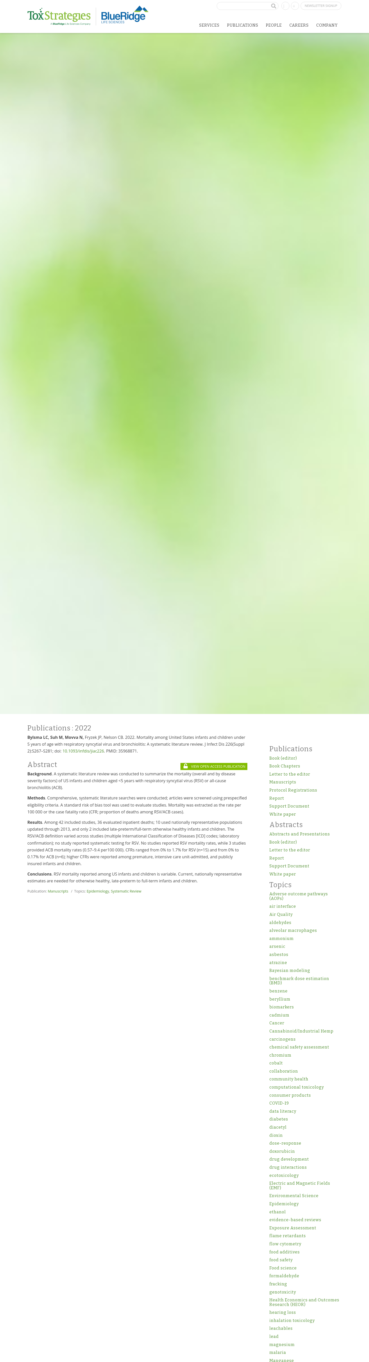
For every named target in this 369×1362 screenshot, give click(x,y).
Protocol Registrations (293, 790)
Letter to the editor (289, 774)
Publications (242, 25)
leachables (281, 1328)
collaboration (283, 1071)
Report (276, 798)
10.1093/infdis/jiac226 (83, 751)
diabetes (278, 1119)
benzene (278, 991)
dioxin (276, 1135)
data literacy (282, 1111)
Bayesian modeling (289, 970)
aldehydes (280, 922)
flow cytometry (285, 1244)
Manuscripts (58, 891)
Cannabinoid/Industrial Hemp (301, 1031)
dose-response (285, 1143)
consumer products (290, 1095)
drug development (289, 1159)
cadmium (279, 1015)
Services (209, 25)
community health (288, 1079)
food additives (284, 1252)
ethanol (277, 1212)
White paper (282, 814)
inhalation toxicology (292, 1320)
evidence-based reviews (295, 1219)
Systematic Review (126, 891)
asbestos (278, 954)
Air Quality (281, 914)
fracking (278, 1284)
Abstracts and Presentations (299, 834)
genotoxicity (282, 1292)
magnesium (282, 1344)
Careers (299, 25)
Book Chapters (284, 766)
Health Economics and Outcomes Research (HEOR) (304, 1302)
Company (327, 25)
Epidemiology (98, 891)
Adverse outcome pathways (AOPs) (298, 896)
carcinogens (282, 1039)
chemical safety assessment (299, 1047)
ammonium (281, 938)
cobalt (276, 1063)
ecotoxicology (284, 1175)
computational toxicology (296, 1087)
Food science (283, 1268)
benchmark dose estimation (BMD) (299, 981)
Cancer (276, 1023)
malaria (277, 1352)
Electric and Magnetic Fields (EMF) (299, 1185)
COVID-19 (279, 1103)
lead (274, 1336)
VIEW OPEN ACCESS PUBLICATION (214, 766)
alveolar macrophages (293, 930)
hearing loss (282, 1312)
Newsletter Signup (321, 5)
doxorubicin (282, 1151)
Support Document (289, 806)
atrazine (278, 962)
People (274, 25)
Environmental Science (294, 1195)
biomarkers (281, 1007)
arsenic (277, 946)
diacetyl (278, 1127)
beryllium (279, 999)
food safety (281, 1260)
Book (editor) (283, 758)
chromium (280, 1055)
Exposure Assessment (292, 1228)
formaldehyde (284, 1275)
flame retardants (287, 1235)
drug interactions (288, 1167)
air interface (282, 906)
